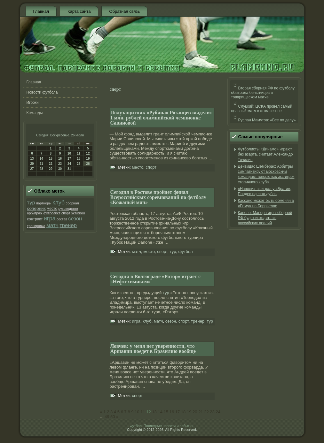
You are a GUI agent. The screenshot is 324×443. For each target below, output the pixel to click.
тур (31, 203)
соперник (36, 208)
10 (69, 153)
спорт (65, 213)
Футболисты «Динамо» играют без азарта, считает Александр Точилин (265, 154)
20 (32, 163)
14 (41, 158)
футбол (185, 251)
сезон (75, 219)
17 (69, 158)
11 (78, 153)
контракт (35, 219)
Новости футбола (42, 92)
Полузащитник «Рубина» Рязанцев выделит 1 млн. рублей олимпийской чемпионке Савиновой (161, 118)
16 (60, 158)
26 (88, 163)
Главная (41, 11)
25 (78, 163)
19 (88, 158)
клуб (58, 202)
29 (50, 169)
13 (32, 158)
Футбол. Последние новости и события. (162, 426)
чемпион (78, 213)
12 (88, 153)
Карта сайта (79, 11)
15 (50, 158)
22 (50, 163)
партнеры (43, 203)
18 (78, 158)
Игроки (33, 102)
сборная (72, 203)
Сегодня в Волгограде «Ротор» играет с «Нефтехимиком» (155, 279)
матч (52, 225)
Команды (35, 113)
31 (69, 169)
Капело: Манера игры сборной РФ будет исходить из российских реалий (265, 217)
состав (62, 219)
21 (41, 163)
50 (112, 416)
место (52, 208)
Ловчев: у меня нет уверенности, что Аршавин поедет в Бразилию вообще (153, 348)
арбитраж (35, 213)
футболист (51, 213)
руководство (68, 208)
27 (32, 169)
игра (50, 218)
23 (60, 163)
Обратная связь (124, 11)
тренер (68, 225)
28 (41, 169)
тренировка (36, 226)
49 (107, 416)
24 (69, 163)
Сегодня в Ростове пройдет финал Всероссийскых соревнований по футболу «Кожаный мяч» (158, 197)
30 (60, 169)
